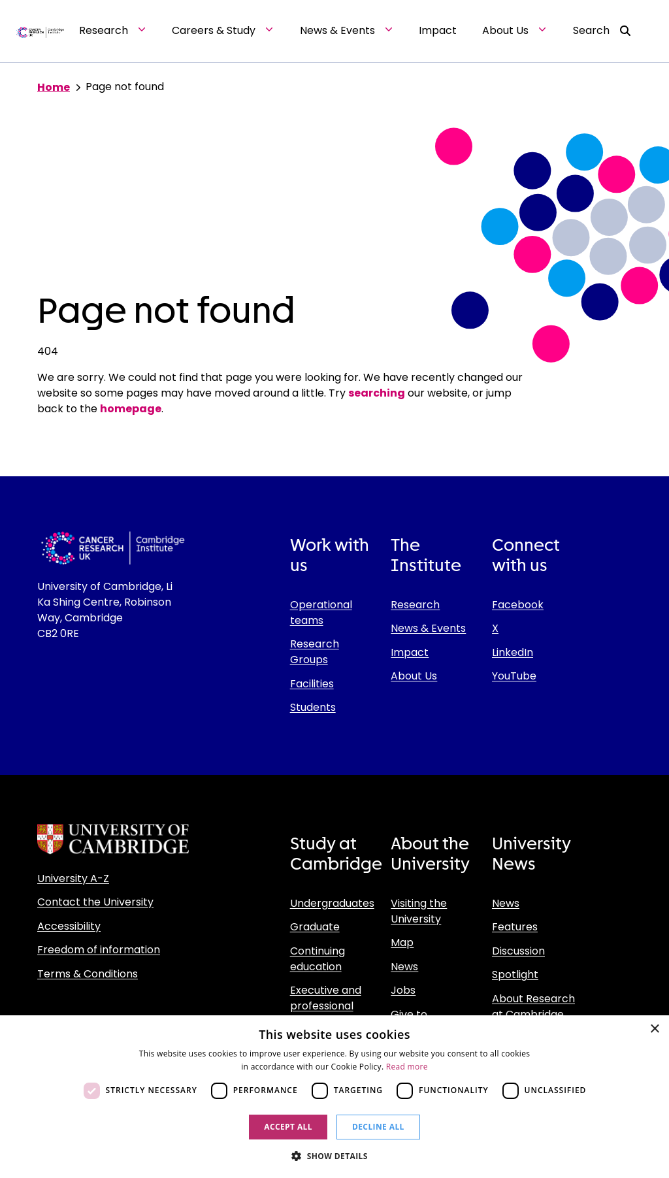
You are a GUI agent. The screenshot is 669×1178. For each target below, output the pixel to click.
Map (402, 942)
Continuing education (317, 958)
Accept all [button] (288, 1126)
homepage (130, 408)
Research (415, 604)
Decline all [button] (378, 1126)
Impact (410, 652)
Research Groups (314, 651)
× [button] (654, 1029)
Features (515, 926)
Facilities (312, 683)
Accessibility (69, 926)
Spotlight (515, 974)
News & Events (428, 628)
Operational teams (321, 612)
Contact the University (95, 901)
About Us (414, 675)
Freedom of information (98, 949)
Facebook (518, 604)
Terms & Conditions (87, 973)
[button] (334, 1155)
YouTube (514, 675)
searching (376, 393)
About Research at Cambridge (533, 1006)
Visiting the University (419, 911)
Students (313, 707)
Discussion (518, 950)
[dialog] (334, 1096)
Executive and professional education (325, 1006)
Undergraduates (332, 903)
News (404, 966)
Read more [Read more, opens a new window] (407, 1066)
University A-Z (73, 878)
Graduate (315, 926)
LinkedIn (512, 652)
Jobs (403, 990)
